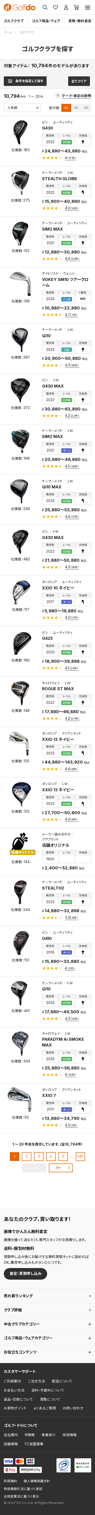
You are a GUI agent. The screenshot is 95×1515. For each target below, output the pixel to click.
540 (80, 1156)
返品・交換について (18, 1399)
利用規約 (10, 1481)
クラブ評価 (13, 1310)
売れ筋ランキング (18, 1295)
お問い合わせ (73, 1408)
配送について (62, 1381)
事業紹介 (49, 1435)
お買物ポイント (15, 1408)
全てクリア (78, 81)
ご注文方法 (36, 1381)
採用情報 (70, 1435)
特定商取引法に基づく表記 (23, 1489)
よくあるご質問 (44, 1408)
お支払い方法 (14, 1390)
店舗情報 (11, 1444)
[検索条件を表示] (25, 81)
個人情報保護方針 (37, 1481)
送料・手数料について (47, 1390)
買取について (50, 1399)
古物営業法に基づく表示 (21, 1496)
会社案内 (11, 1435)
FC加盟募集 (34, 1444)
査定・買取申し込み (26, 1273)
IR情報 (30, 1435)
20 (66, 108)
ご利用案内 (12, 1381)
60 (86, 108)
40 (76, 108)
